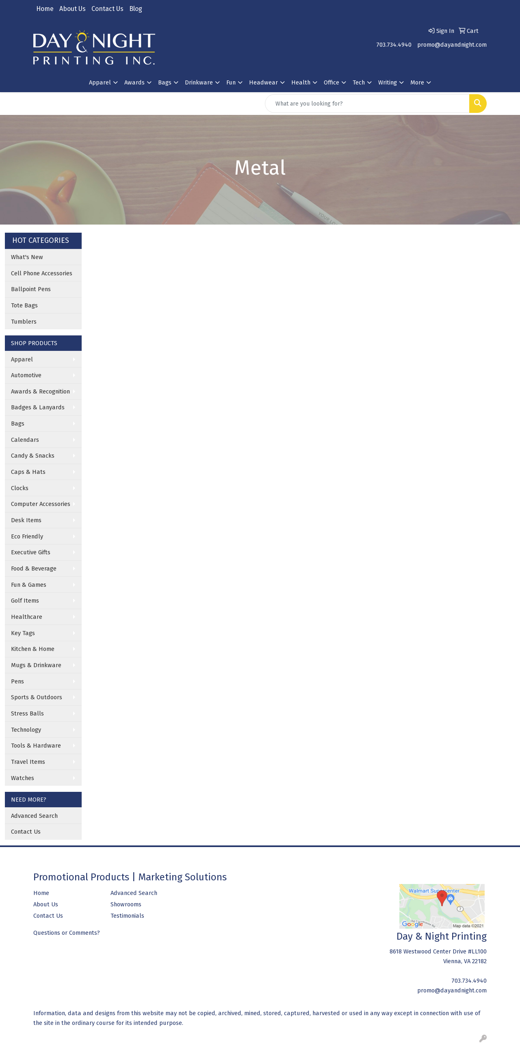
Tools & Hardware (36, 745)
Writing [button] (387, 82)
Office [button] (331, 82)
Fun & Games (28, 584)
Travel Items (28, 761)
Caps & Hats (28, 472)
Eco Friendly (27, 536)
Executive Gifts (30, 552)
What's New (27, 257)
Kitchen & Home (32, 649)
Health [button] (300, 82)
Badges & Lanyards (38, 407)
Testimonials (127, 915)
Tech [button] (359, 82)
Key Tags (23, 633)
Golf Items (25, 600)
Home (45, 9)
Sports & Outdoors (36, 697)
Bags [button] (164, 82)
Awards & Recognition (40, 391)
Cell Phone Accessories (41, 273)
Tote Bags (24, 305)
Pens (17, 681)
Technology (26, 729)
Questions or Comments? (66, 932)
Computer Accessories (40, 504)
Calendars (25, 439)
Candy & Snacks (32, 455)
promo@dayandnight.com (452, 44)
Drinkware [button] (199, 82)
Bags (17, 423)
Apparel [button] (100, 82)
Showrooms (125, 904)
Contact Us (107, 9)
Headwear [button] (263, 82)
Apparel (22, 359)
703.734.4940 (394, 44)
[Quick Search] (367, 103)
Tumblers (24, 321)
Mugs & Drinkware (36, 665)
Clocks (19, 488)
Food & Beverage (33, 568)
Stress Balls (27, 713)
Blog (135, 9)
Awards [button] (134, 82)
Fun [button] (231, 82)
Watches (22, 778)
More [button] (417, 82)
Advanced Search (34, 815)
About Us (72, 9)
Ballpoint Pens (31, 289)
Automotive (26, 375)
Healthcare (26, 616)
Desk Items (26, 520)
